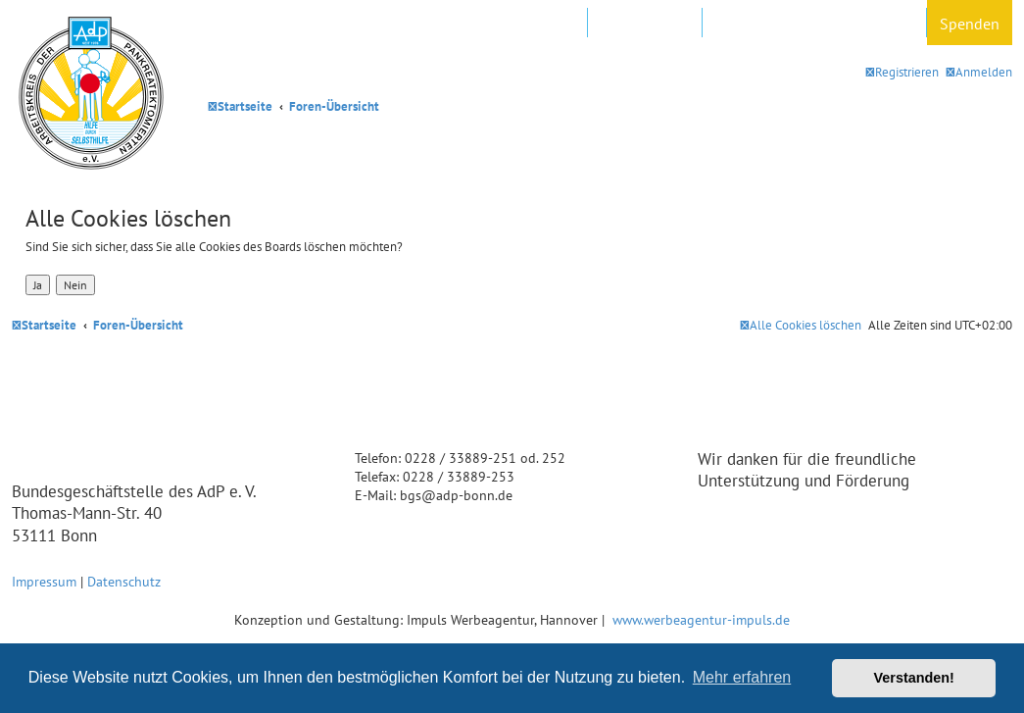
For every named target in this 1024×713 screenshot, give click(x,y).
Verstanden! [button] (914, 678)
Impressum (44, 581)
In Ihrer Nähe (645, 23)
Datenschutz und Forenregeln (814, 23)
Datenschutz (124, 581)
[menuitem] (979, 72)
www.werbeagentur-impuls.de (701, 619)
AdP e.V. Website (522, 23)
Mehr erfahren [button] (742, 677)
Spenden (970, 23)
